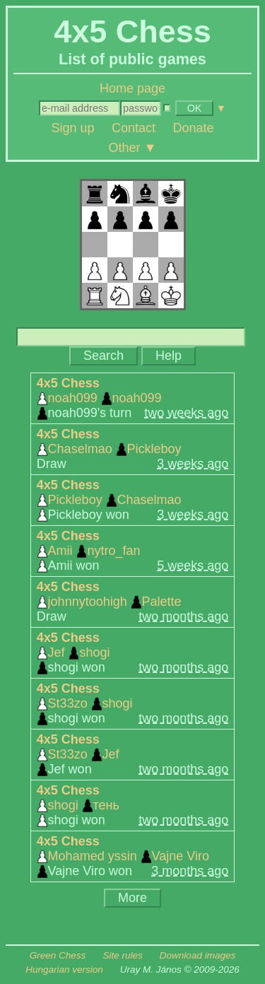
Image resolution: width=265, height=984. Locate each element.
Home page (132, 88)
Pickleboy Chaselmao (109, 500)
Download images (197, 955)
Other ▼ (133, 147)
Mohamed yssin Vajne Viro (123, 856)
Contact (133, 128)
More (132, 898)
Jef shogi (73, 652)
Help (168, 355)
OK (194, 108)
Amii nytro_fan (89, 551)
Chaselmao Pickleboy (109, 449)
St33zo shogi (85, 703)
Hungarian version (64, 969)
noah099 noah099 (99, 398)
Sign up (72, 128)
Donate (193, 128)
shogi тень (78, 805)
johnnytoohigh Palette (109, 601)
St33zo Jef (78, 754)
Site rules (122, 955)
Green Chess (58, 955)
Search (103, 355)
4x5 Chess (68, 383)
